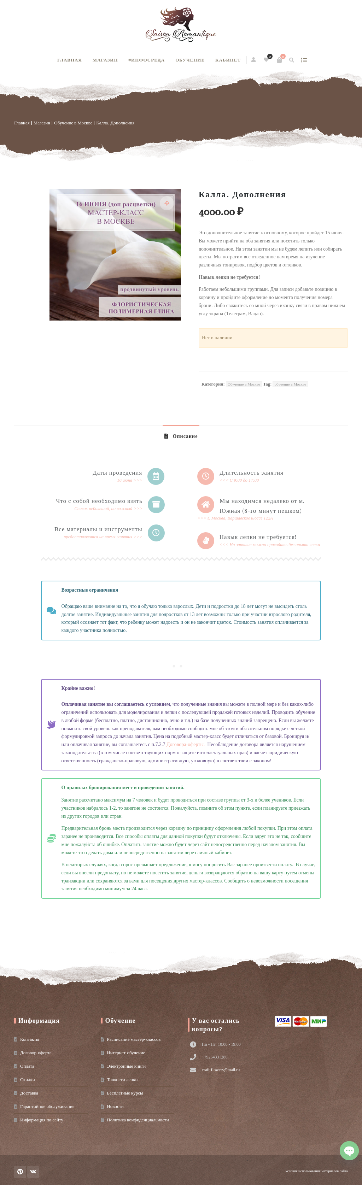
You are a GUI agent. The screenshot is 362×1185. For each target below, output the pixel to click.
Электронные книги (126, 1066)
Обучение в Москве (73, 123)
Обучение (190, 60)
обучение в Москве (290, 384)
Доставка (29, 1093)
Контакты (29, 1039)
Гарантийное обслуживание (47, 1106)
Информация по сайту (41, 1119)
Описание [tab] (184, 436)
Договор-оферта (36, 1052)
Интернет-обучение (126, 1052)
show (304, 60)
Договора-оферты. (187, 744)
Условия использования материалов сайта (316, 1171)
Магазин (105, 60)
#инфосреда (147, 60)
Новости (115, 1106)
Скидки (27, 1079)
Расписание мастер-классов (133, 1039)
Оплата (27, 1066)
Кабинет (228, 60)
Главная (69, 60)
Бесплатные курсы (125, 1093)
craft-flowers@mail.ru (221, 1069)
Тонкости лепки (122, 1079)
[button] (167, 203)
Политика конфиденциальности (138, 1119)
